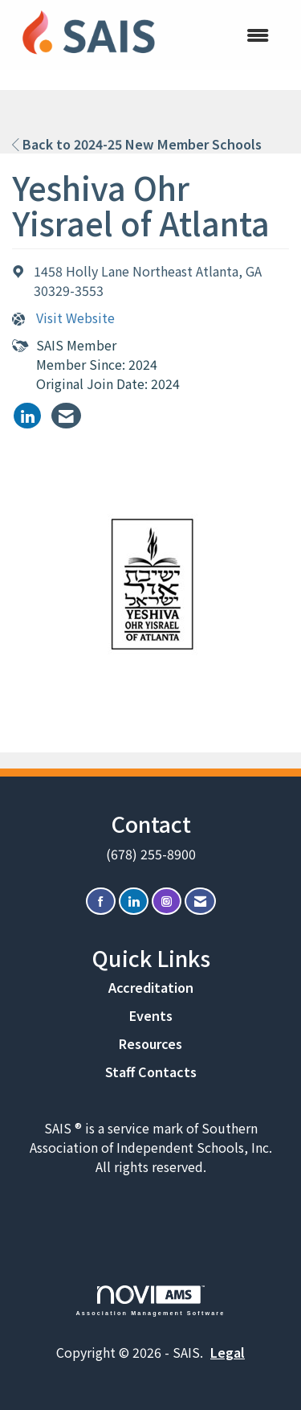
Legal (227, 1352)
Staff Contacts (151, 1071)
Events (151, 1015)
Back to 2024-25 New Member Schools (137, 144)
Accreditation (150, 987)
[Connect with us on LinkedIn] (133, 901)
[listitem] (27, 416)
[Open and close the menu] (225, 35)
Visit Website (75, 318)
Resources (150, 1043)
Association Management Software (151, 1300)
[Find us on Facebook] (101, 901)
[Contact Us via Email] (200, 901)
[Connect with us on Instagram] (166, 901)
